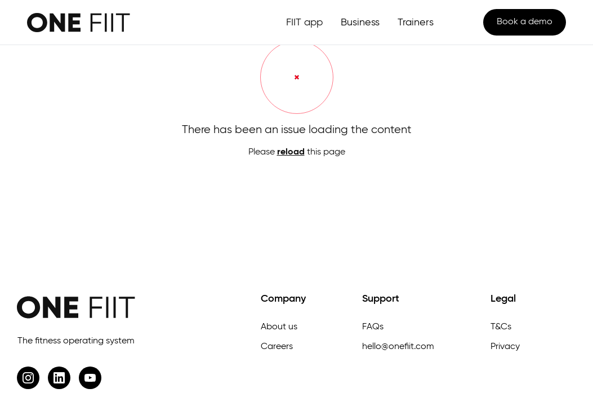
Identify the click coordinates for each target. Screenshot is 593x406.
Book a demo (524, 22)
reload (291, 152)
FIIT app (304, 22)
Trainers (416, 22)
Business (360, 22)
